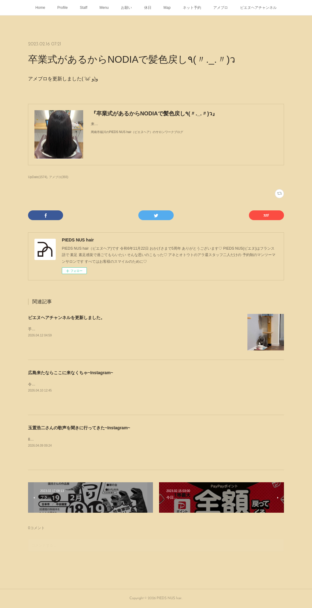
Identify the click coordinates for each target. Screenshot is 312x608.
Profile (62, 7)
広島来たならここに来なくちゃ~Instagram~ (70, 372)
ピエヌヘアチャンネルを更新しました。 (66, 317)
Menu (104, 7)
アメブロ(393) (58, 177)
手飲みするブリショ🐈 (47, 329)
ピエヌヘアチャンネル (258, 7)
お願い (126, 7)
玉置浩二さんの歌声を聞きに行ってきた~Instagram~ (79, 427)
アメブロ (220, 7)
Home (40, 7)
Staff (83, 7)
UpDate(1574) (37, 177)
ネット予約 (192, 7)
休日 (147, 7)
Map (167, 7)
